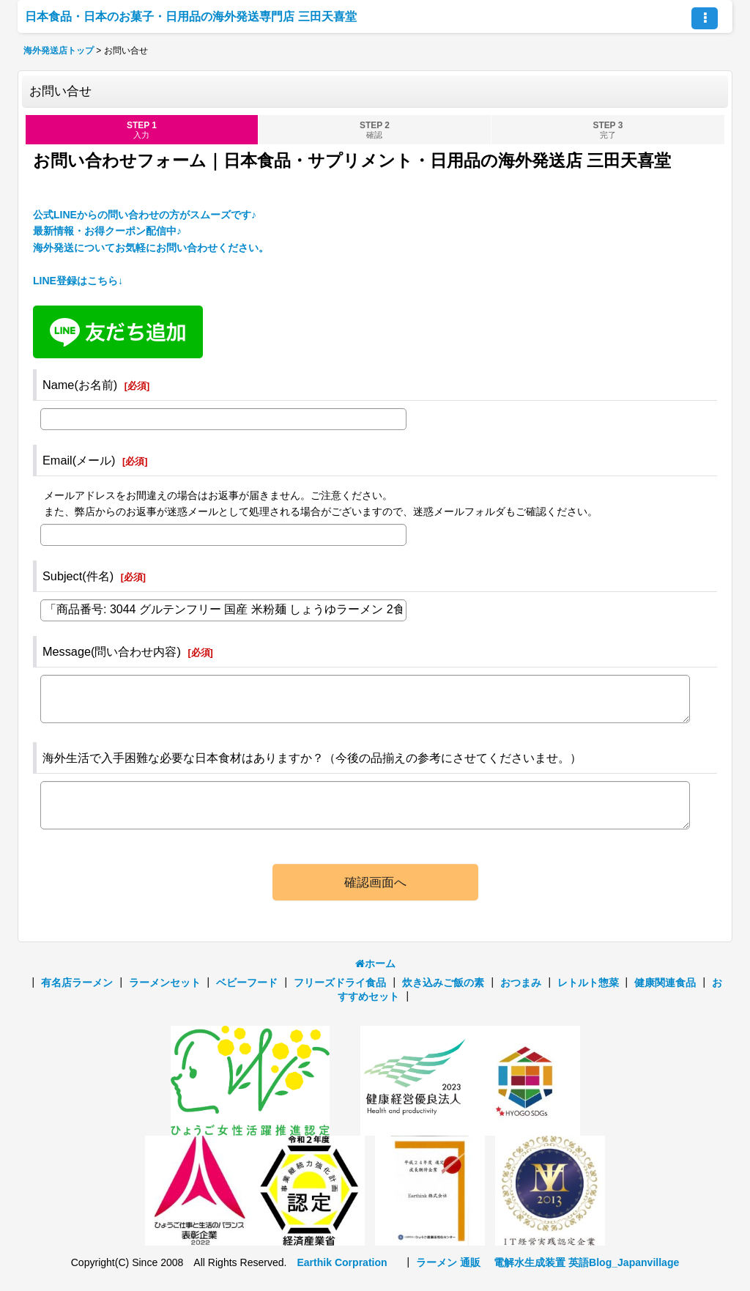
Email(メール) (79, 460)
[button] (704, 18)
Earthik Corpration (342, 1262)
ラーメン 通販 (448, 1262)
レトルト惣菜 (588, 982)
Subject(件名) (78, 575)
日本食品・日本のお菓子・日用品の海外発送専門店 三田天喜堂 (191, 16)
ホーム (375, 963)
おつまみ (520, 982)
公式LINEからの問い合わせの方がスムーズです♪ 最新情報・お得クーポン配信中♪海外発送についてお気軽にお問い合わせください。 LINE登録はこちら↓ (151, 247)
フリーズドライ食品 (340, 982)
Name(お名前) (79, 384)
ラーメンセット (165, 982)
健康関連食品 (665, 982)
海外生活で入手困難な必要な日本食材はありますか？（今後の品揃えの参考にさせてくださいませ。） (312, 757)
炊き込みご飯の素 (443, 982)
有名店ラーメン (77, 982)
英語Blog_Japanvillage (623, 1262)
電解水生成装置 (529, 1262)
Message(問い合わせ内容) (111, 651)
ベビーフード (247, 982)
